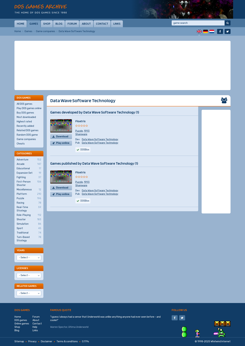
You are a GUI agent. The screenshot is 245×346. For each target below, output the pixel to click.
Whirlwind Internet (221, 341)
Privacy (32, 341)
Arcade (29, 164)
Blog (58, 23)
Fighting (29, 177)
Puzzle (79, 130)
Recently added (25, 126)
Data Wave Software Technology (100, 139)
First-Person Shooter (29, 183)
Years (20, 250)
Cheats (21, 143)
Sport (29, 228)
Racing (29, 203)
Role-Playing (29, 215)
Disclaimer (46, 341)
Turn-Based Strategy (29, 239)
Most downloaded (26, 117)
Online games (21, 323)
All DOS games (24, 103)
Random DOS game (27, 134)
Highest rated (24, 121)
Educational (29, 168)
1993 (86, 130)
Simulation (29, 224)
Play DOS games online (29, 108)
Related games (26, 286)
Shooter (29, 219)
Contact (102, 23)
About (86, 23)
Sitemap (19, 341)
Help (34, 327)
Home (20, 23)
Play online (62, 143)
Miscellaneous (29, 189)
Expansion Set (29, 173)
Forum (72, 23)
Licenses (22, 268)
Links (116, 23)
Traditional (29, 233)
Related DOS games (27, 130)
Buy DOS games (25, 112)
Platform (29, 194)
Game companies (45, 31)
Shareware (81, 134)
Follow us (179, 310)
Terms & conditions (67, 341)
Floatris (80, 121)
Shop (46, 23)
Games (33, 23)
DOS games (22, 310)
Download (62, 136)
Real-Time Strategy (29, 209)
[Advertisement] (122, 65)
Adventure (29, 159)
